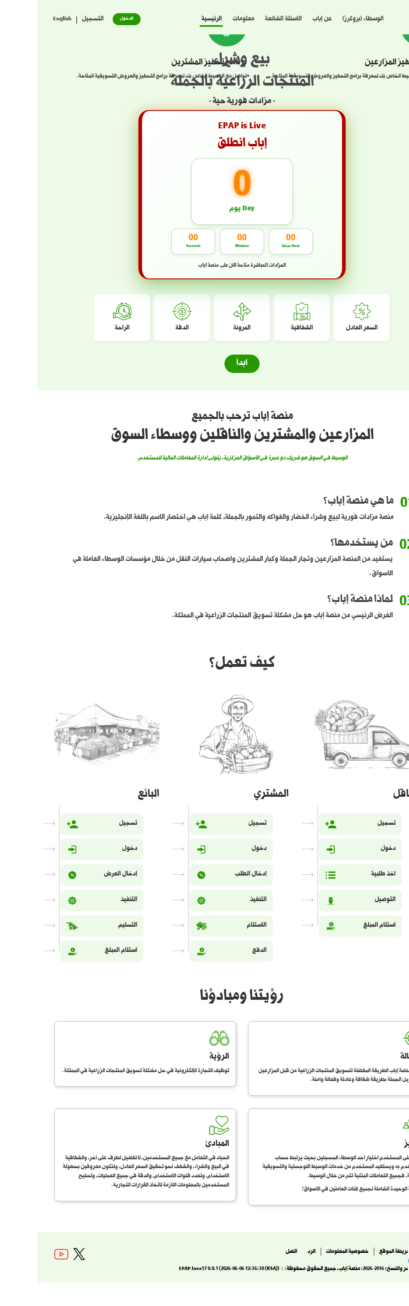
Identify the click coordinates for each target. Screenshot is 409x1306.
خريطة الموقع (357, 1252)
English (25, 19)
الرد (274, 1252)
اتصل (254, 1252)
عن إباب (284, 19)
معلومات (206, 19)
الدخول (89, 19)
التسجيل (55, 19)
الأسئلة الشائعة (245, 19)
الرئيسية (174, 19)
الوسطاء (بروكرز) (325, 19)
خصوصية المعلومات (309, 1252)
